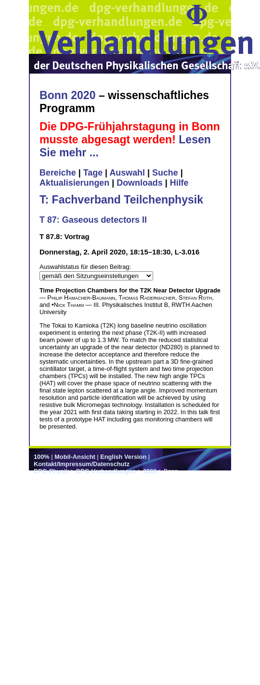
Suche (165, 173)
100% (42, 456)
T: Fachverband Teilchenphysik (121, 199)
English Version (123, 456)
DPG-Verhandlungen (106, 471)
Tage (93, 173)
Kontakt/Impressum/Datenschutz (82, 464)
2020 (149, 471)
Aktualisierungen (74, 183)
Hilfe (179, 183)
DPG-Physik (51, 471)
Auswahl (127, 173)
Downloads (140, 183)
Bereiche (57, 173)
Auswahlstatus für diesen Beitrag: (85, 266)
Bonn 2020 (67, 95)
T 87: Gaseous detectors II (93, 220)
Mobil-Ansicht (74, 456)
